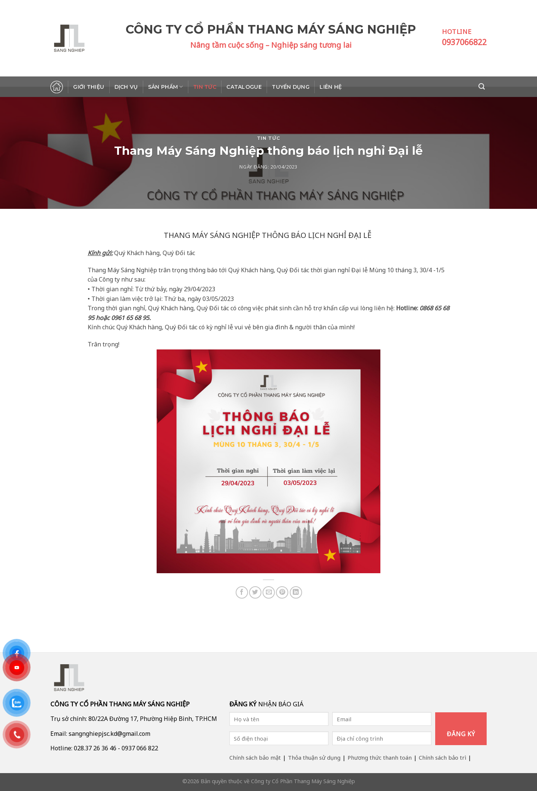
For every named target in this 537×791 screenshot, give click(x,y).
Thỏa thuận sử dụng (314, 757)
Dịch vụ (126, 87)
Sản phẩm (165, 86)
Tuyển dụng (291, 87)
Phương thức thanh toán (380, 757)
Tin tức (204, 87)
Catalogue (244, 87)
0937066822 (464, 42)
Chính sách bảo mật (255, 757)
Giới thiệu (88, 87)
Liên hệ (331, 87)
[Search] (482, 86)
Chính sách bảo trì (442, 757)
